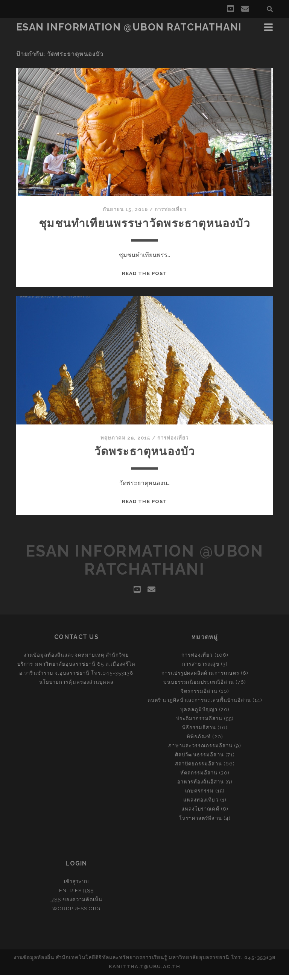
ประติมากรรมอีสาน (199, 718)
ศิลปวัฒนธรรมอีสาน (199, 754)
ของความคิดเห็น (76, 899)
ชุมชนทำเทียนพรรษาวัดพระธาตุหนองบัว (144, 223)
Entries (76, 890)
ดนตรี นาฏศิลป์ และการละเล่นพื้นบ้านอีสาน (199, 700)
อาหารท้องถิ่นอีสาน (200, 782)
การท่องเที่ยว (170, 209)
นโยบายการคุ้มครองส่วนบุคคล (76, 682)
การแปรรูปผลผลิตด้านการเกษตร (200, 673)
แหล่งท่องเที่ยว (200, 800)
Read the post (144, 273)
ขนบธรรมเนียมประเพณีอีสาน (198, 682)
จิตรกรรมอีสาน (199, 691)
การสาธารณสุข (200, 664)
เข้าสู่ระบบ (76, 881)
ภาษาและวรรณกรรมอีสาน (200, 745)
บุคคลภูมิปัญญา (199, 709)
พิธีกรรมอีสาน (199, 727)
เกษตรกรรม (199, 791)
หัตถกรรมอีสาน (199, 773)
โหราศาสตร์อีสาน (200, 818)
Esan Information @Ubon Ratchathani (129, 27)
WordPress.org (76, 908)
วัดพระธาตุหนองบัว (144, 451)
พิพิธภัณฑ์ (199, 736)
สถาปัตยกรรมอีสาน (198, 764)
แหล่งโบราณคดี (200, 809)
